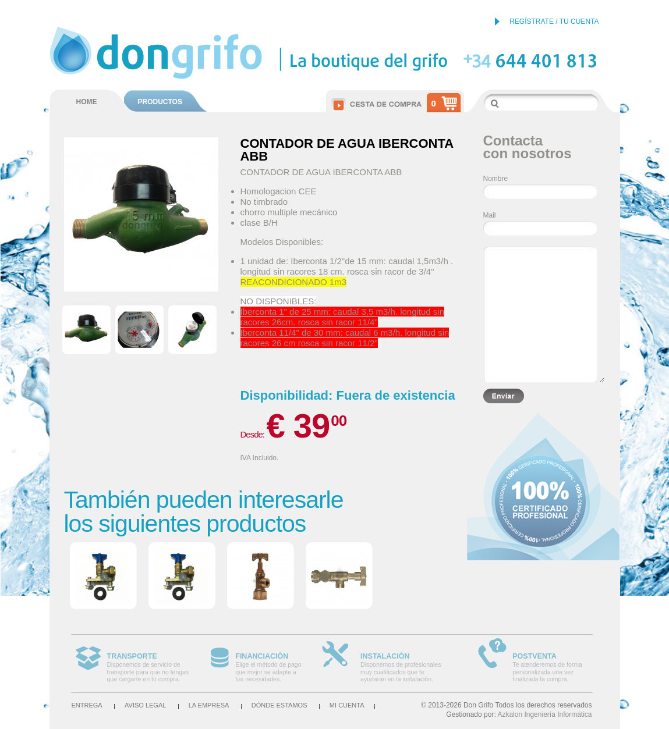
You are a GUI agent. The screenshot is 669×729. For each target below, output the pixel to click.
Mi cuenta (347, 705)
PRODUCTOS (160, 102)
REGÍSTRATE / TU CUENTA (554, 21)
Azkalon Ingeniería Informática (544, 714)
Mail (489, 215)
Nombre (495, 179)
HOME (86, 102)
